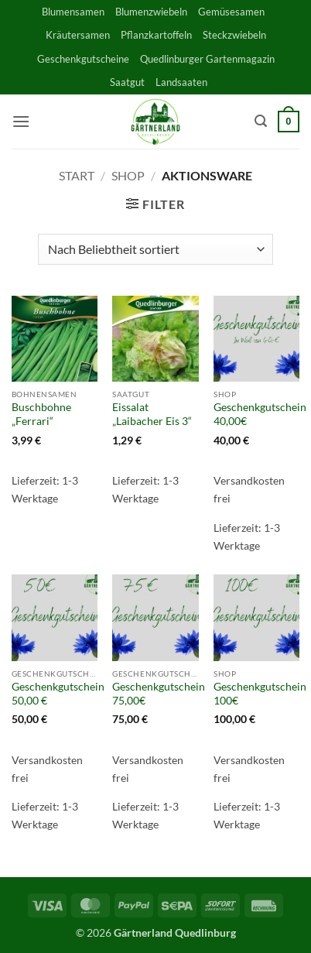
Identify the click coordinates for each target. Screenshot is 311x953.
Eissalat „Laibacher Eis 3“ (152, 414)
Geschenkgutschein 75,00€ (158, 693)
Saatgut (127, 82)
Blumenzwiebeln (151, 11)
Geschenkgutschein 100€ (260, 693)
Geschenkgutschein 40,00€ (260, 414)
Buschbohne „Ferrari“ (41, 414)
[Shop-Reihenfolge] (155, 249)
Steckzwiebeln (234, 35)
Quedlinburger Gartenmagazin (207, 59)
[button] (21, 121)
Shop (128, 175)
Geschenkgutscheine (83, 59)
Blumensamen (73, 11)
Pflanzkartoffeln (156, 35)
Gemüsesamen (231, 11)
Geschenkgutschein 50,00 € (58, 693)
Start (76, 175)
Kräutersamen (78, 35)
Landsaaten (181, 82)
